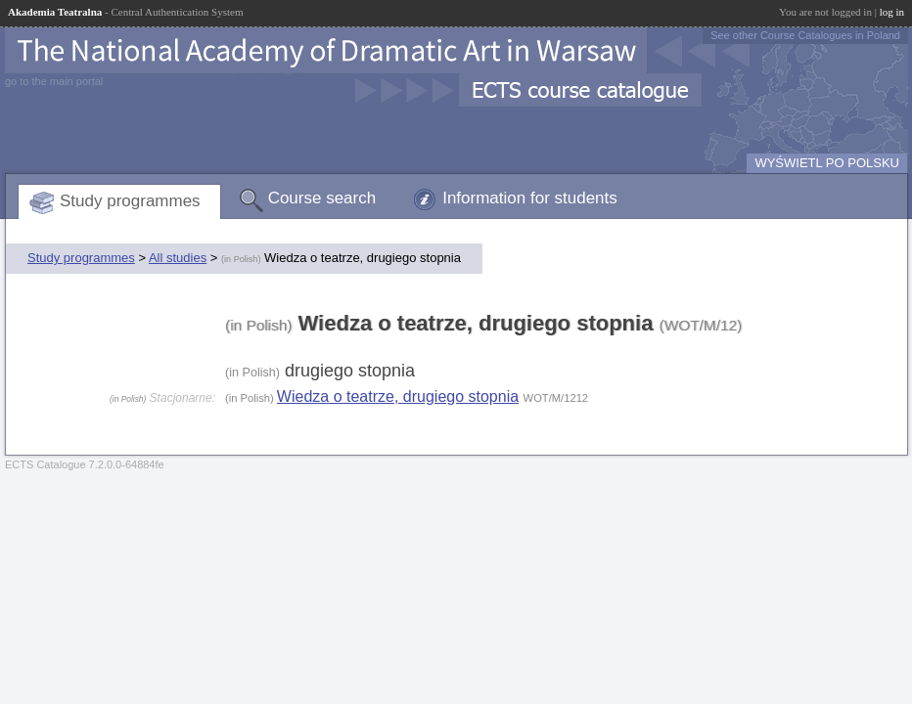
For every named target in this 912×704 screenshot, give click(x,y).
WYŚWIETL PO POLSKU (826, 162)
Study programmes (130, 201)
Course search (322, 198)
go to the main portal (54, 81)
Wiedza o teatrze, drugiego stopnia (398, 396)
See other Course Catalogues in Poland (805, 35)
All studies (177, 257)
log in (892, 12)
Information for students (529, 198)
